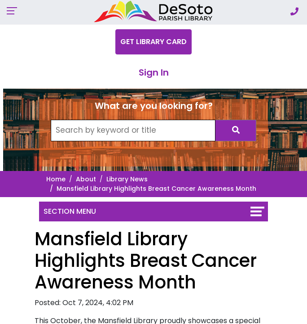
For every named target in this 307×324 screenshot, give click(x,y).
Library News (127, 179)
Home (56, 179)
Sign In (154, 72)
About (86, 179)
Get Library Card (153, 41)
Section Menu (70, 211)
